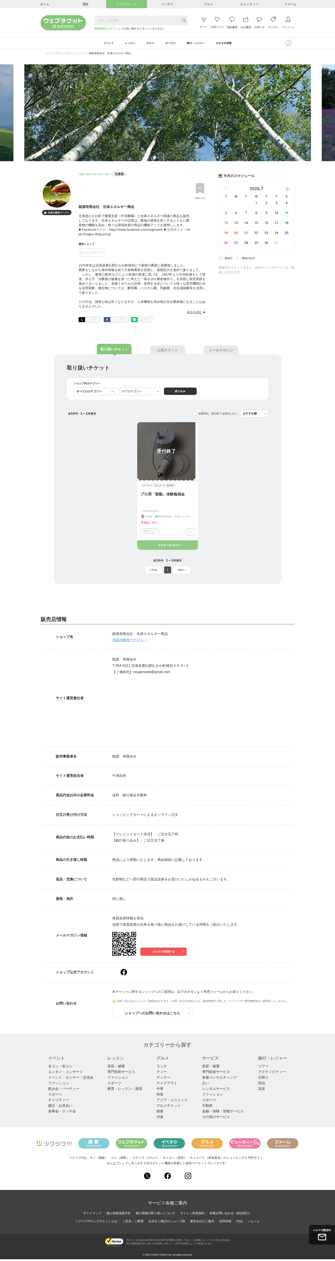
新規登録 (100, 28)
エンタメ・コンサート (65, 1073)
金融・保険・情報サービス (222, 1113)
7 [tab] (180, 159)
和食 (159, 1096)
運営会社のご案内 (202, 1223)
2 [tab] (154, 159)
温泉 (260, 1090)
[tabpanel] (167, 114)
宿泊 (260, 1085)
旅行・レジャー (272, 1059)
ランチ (161, 1068)
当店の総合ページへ (56, 214)
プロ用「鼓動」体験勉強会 (162, 496)
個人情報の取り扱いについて (155, 1215)
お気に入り (200, 199)
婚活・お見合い (60, 1107)
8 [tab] (186, 159)
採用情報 (225, 1223)
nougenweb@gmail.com (151, 673)
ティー (161, 1073)
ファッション (58, 1085)
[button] (287, 190)
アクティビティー (270, 1073)
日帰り (262, 1079)
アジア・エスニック (171, 1102)
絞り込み (181, 393)
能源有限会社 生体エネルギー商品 (110, 54)
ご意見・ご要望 (133, 1223)
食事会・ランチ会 (62, 1113)
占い (204, 1085)
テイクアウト (166, 1085)
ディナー (163, 1079)
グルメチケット (168, 1107)
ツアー (262, 1068)
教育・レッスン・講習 (124, 1090)
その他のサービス (215, 1118)
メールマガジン (221, 352)
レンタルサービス (215, 1090)
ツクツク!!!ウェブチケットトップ (65, 54)
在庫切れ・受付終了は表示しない (218, 415)
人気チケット (167, 352)
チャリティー (58, 1102)
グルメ (162, 1059)
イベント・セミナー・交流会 (70, 1079)
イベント (57, 1059)
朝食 (159, 1113)
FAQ (239, 1223)
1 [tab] (149, 159)
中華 (159, 1090)
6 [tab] (175, 159)
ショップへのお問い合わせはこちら (157, 1014)
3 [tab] (159, 159)
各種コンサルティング (218, 1079)
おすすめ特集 (232, 43)
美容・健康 (116, 1068)
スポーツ (55, 1096)
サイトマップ (92, 1215)
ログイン (112, 28)
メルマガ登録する (168, 953)
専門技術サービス (121, 1073)
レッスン (116, 1059)
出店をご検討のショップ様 (167, 1223)
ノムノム (254, 1223)
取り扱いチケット (114, 351)
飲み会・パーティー (63, 1090)
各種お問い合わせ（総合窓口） (231, 1215)
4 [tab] (165, 159)
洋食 (159, 1118)
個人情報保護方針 (118, 1215)
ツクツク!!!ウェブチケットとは (96, 1223)
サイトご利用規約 (192, 1215)
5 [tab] (170, 159)
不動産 (206, 1107)
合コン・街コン (60, 1068)
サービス (209, 1059)
